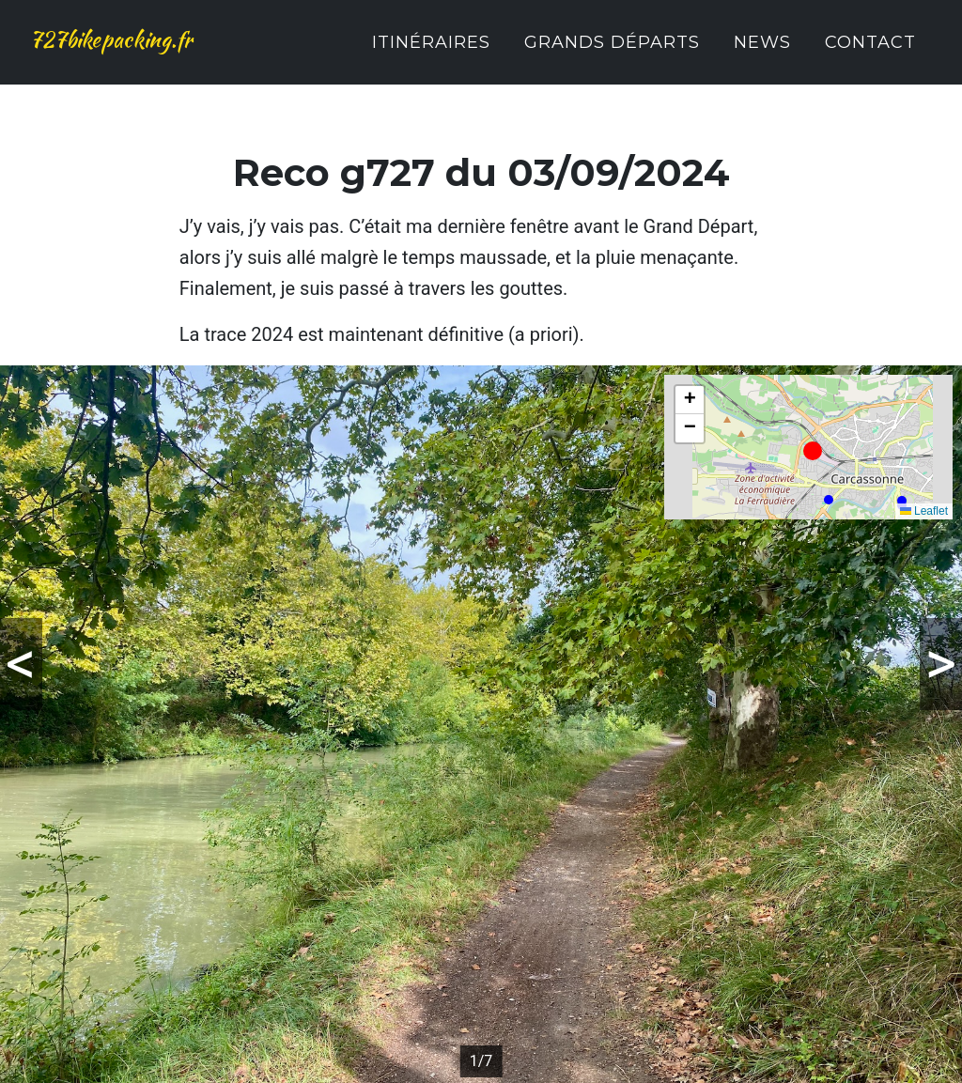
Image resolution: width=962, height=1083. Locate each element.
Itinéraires (431, 54)
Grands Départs (612, 54)
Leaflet (924, 511)
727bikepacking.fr (150, 52)
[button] (812, 450)
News (762, 54)
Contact (870, 54)
